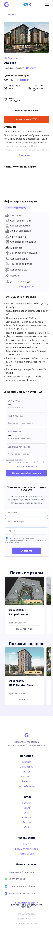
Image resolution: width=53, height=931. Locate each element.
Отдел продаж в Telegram (22, 886)
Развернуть (25, 155)
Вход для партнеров (26, 848)
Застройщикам (26, 786)
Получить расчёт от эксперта (26, 473)
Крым (26, 807)
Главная (26, 761)
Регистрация (27, 853)
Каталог (26, 803)
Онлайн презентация (26, 110)
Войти (26, 844)
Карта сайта (27, 907)
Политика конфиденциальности (26, 905)
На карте (31, 68)
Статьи (26, 771)
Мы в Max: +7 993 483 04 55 (22, 893)
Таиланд (26, 817)
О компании (26, 766)
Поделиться (14, 58)
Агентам (26, 781)
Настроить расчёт (25, 466)
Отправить (27, 550)
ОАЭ (26, 827)
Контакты (26, 776)
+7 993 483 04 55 (17, 879)
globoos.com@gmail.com (21, 872)
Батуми (26, 822)
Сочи (26, 812)
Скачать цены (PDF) (26, 119)
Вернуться (11, 14)
